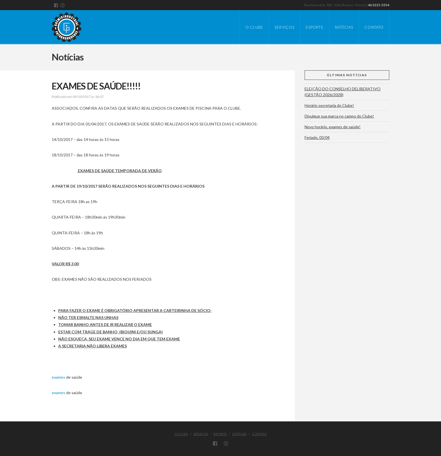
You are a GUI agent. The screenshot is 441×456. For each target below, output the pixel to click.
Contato (259, 434)
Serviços (200, 434)
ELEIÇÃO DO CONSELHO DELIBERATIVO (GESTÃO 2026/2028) (343, 91)
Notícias (239, 434)
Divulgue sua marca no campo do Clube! (339, 116)
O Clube (181, 434)
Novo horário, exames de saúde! (333, 126)
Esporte (220, 434)
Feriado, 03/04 (317, 137)
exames (58, 377)
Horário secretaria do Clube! (329, 105)
